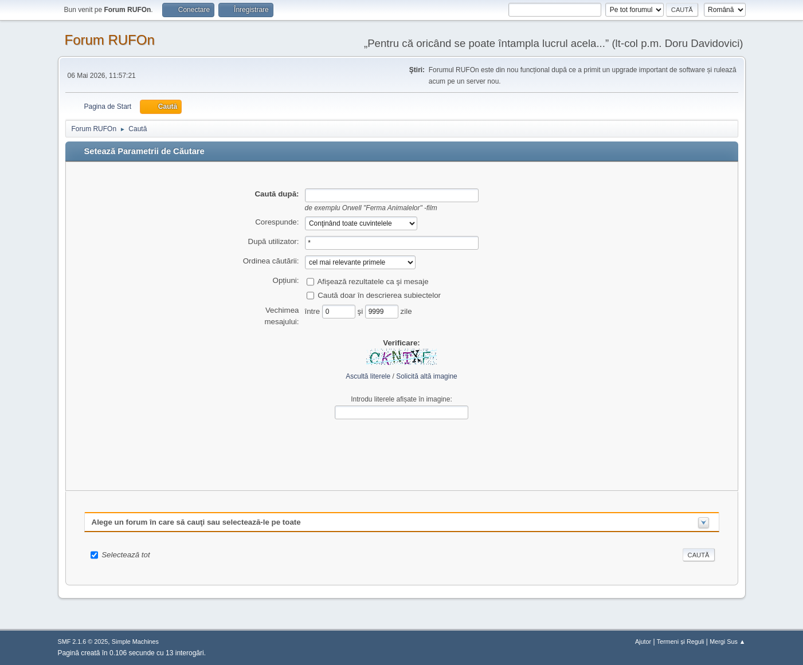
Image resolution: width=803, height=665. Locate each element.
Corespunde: (277, 222)
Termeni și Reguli (680, 641)
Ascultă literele (368, 376)
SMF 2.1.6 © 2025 (83, 641)
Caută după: (276, 194)
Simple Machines (135, 641)
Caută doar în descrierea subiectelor (379, 294)
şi (361, 310)
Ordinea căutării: (271, 261)
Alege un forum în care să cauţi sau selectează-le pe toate (196, 522)
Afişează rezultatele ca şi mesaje (372, 281)
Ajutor (643, 641)
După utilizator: (273, 241)
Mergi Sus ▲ (727, 641)
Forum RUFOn (110, 40)
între (313, 310)
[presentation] (402, 446)
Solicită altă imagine (426, 376)
